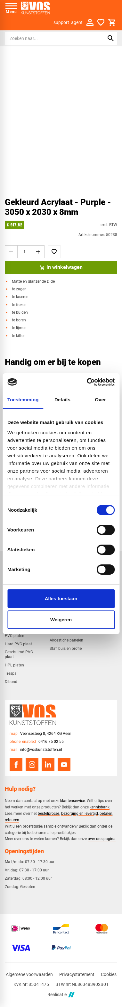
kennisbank (100, 807)
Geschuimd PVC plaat (19, 654)
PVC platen (14, 635)
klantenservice (72, 800)
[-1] (11, 251)
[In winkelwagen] (61, 267)
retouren (12, 819)
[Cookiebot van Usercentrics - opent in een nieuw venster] (87, 382)
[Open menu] (11, 8)
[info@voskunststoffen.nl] (36, 749)
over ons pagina (102, 838)
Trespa (11, 673)
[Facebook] (16, 764)
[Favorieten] (100, 22)
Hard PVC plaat (18, 644)
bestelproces (49, 813)
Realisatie (60, 994)
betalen (106, 813)
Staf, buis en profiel (66, 648)
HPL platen (14, 665)
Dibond (11, 682)
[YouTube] (64, 764)
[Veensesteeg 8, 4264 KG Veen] (40, 733)
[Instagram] (32, 764)
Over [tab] (100, 399)
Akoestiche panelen (66, 640)
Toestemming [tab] (23, 399)
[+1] (38, 251)
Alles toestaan (61, 598)
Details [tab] (62, 399)
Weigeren (61, 619)
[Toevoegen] (54, 251)
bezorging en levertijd (79, 813)
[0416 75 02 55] (37, 741)
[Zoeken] (49, 38)
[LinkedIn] (48, 764)
